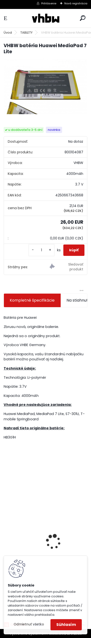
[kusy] (41, 250)
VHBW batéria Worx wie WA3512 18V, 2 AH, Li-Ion (42, 552)
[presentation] (6, 533)
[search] (82, 18)
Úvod (8, 32)
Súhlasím (66, 624)
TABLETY (26, 32)
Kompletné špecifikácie (32, 300)
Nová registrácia (75, 3)
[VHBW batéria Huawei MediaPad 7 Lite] (45, 86)
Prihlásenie (48, 3)
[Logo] (46, 18)
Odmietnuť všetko (29, 624)
